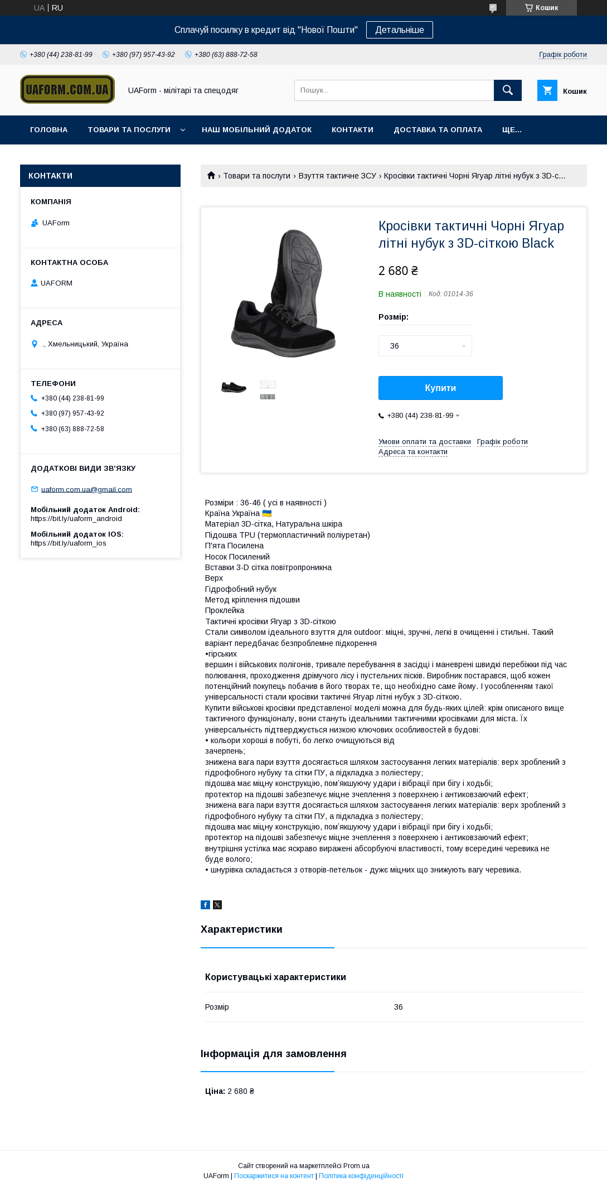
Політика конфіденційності (361, 1176)
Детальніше (399, 30)
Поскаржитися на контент (274, 1176)
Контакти (352, 130)
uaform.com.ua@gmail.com (86, 489)
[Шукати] (508, 90)
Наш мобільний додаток (257, 130)
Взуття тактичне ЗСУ (337, 175)
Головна (48, 130)
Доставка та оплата (438, 130)
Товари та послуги (129, 130)
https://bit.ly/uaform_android (76, 518)
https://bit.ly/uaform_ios (68, 543)
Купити (441, 388)
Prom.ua (356, 1166)
